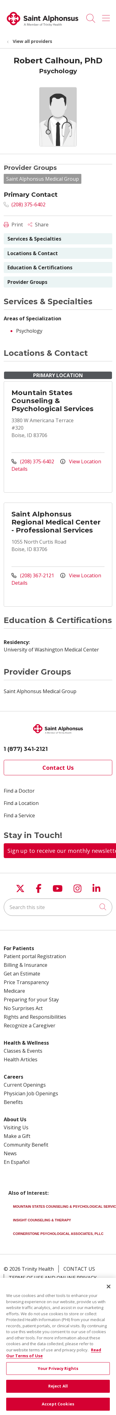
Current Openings (25, 1084)
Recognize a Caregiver (29, 1025)
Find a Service (19, 815)
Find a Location (21, 803)
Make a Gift (17, 1136)
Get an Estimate (22, 973)
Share (38, 224)
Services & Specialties (34, 238)
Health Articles (20, 1059)
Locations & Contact (32, 253)
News (10, 1153)
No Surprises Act (23, 1008)
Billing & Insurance (25, 965)
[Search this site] (58, 907)
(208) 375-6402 (24, 204)
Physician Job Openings (31, 1093)
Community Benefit (26, 1144)
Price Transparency (26, 982)
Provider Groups (27, 282)
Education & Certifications (39, 267)
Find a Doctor (19, 790)
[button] (107, 16)
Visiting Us (16, 1127)
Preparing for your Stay (31, 999)
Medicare (14, 991)
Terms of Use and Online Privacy (53, 1277)
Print (13, 224)
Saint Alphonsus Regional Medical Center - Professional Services (56, 522)
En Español (16, 1162)
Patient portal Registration (35, 956)
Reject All (58, 1394)
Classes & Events (23, 1050)
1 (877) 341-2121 (26, 749)
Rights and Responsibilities (35, 1016)
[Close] (108, 1295)
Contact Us (58, 767)
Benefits (13, 1102)
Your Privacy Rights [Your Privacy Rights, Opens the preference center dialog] (58, 1377)
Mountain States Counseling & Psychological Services (52, 401)
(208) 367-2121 (33, 575)
